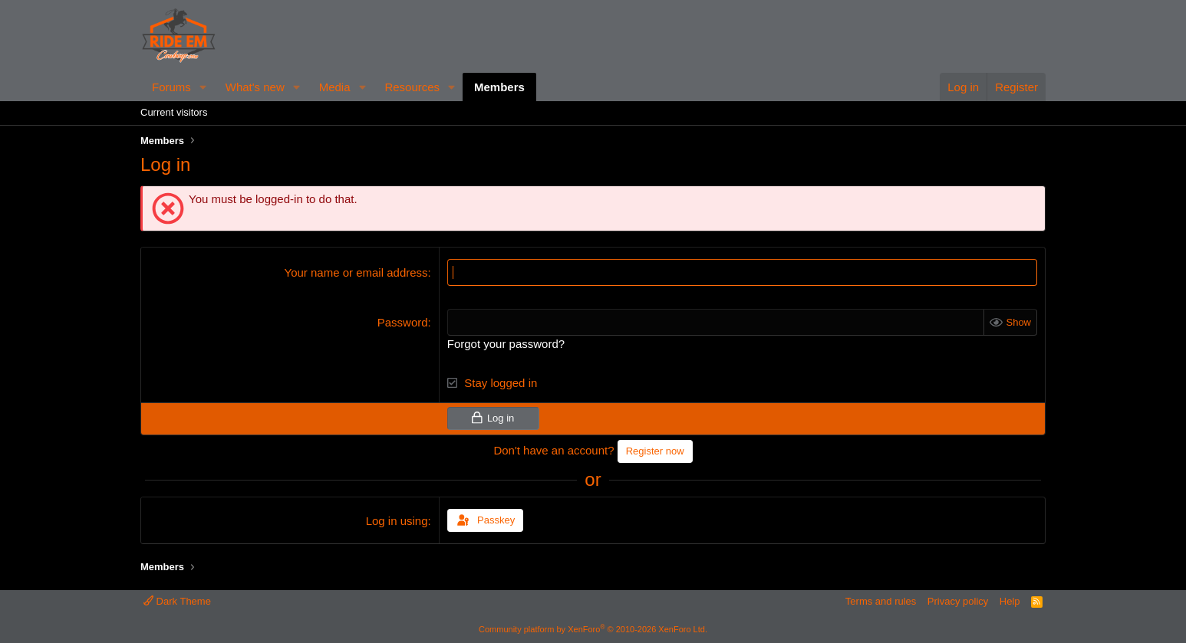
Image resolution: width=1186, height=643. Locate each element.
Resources (412, 86)
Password (402, 322)
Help (1010, 601)
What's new (255, 86)
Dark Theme (177, 601)
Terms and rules (880, 601)
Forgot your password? (506, 343)
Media (335, 86)
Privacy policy (957, 601)
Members (499, 86)
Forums (171, 86)
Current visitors (173, 112)
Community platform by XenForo (593, 629)
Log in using (397, 520)
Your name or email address (356, 272)
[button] (203, 87)
